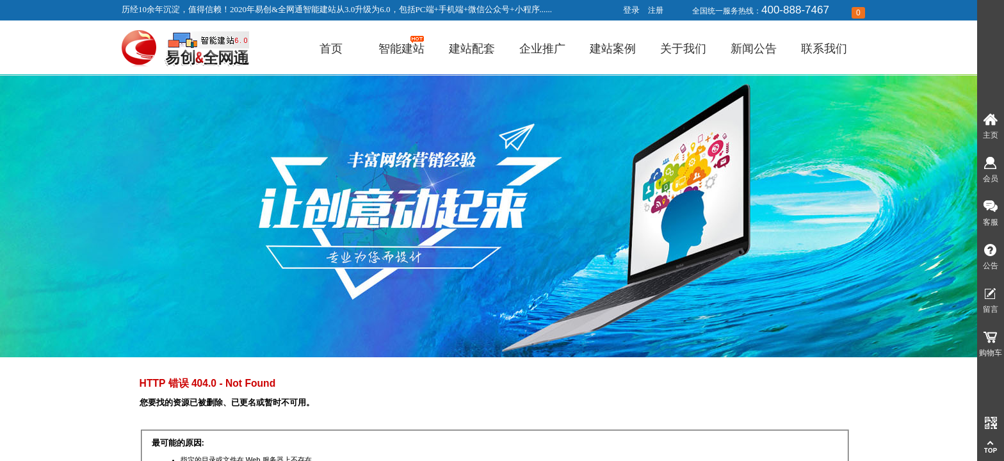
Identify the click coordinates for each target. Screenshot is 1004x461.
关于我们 (683, 48)
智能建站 (401, 48)
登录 (631, 10)
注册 (655, 10)
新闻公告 (754, 48)
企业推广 (542, 48)
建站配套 (472, 48)
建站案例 (613, 48)
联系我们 (824, 48)
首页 (331, 48)
